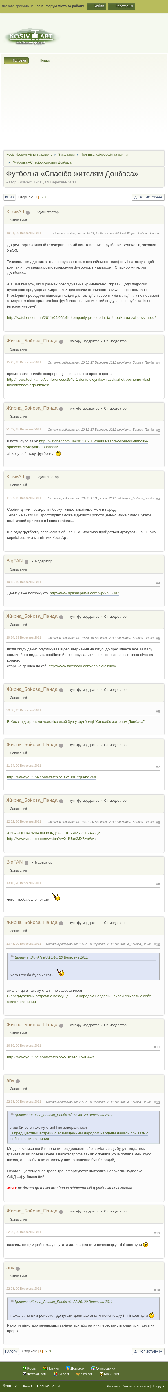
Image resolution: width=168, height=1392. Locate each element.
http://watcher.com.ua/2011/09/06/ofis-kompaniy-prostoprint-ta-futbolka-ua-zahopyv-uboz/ (81, 317)
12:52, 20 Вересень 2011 (23, 821)
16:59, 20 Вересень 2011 (23, 1045)
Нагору (11, 1351)
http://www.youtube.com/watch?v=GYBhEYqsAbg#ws (51, 777)
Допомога (113, 1386)
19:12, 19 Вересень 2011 (23, 581)
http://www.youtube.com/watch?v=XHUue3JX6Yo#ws (51, 839)
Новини (53, 1368)
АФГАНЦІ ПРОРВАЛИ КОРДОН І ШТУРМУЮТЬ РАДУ (53, 833)
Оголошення (105, 1368)
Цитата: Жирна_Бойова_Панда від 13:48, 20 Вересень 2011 (64, 1115)
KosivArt (15, 211)
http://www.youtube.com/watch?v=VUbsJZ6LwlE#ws (50, 1057)
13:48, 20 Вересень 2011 (23, 943)
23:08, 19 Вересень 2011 (23, 710)
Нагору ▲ (158, 1386)
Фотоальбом (36, 1374)
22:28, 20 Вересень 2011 (23, 1288)
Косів (31, 1368)
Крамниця (111, 1374)
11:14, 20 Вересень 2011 (23, 765)
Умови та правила (136, 1386)
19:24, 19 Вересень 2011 (23, 637)
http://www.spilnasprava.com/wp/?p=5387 (84, 593)
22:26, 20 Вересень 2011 (23, 1232)
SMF (58, 1386)
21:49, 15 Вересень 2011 (23, 429)
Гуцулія (63, 1374)
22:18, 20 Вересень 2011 (23, 1101)
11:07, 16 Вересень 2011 (23, 497)
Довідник (77, 1368)
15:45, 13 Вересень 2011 (23, 362)
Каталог (86, 1374)
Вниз (9, 197)
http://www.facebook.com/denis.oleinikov (82, 666)
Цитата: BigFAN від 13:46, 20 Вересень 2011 (51, 957)
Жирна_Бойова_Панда (32, 341)
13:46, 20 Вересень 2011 (23, 883)
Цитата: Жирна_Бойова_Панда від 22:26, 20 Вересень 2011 (64, 1302)
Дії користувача (148, 197)
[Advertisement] (84, 106)
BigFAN (14, 561)
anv (10, 1080)
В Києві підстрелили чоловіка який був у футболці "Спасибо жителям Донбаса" (76, 721)
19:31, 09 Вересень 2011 (23, 233)
